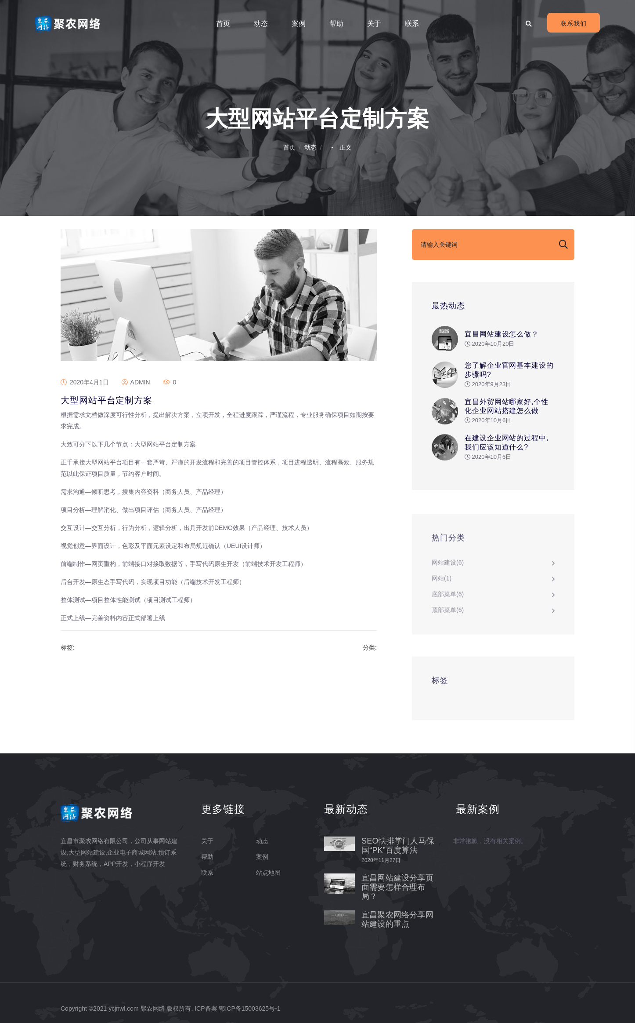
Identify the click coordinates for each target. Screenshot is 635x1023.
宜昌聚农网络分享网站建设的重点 (397, 919)
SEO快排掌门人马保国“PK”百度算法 (397, 846)
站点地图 (268, 872)
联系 (412, 23)
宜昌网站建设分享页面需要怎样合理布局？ (397, 887)
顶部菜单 (448, 613)
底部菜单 (448, 597)
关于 (374, 23)
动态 (261, 23)
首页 (223, 23)
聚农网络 (153, 1008)
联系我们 (573, 23)
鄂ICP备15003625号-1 (249, 1008)
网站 (441, 581)
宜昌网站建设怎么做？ (502, 334)
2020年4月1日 (85, 382)
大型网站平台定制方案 (106, 400)
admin (136, 382)
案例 (299, 23)
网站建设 (448, 565)
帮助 (336, 23)
